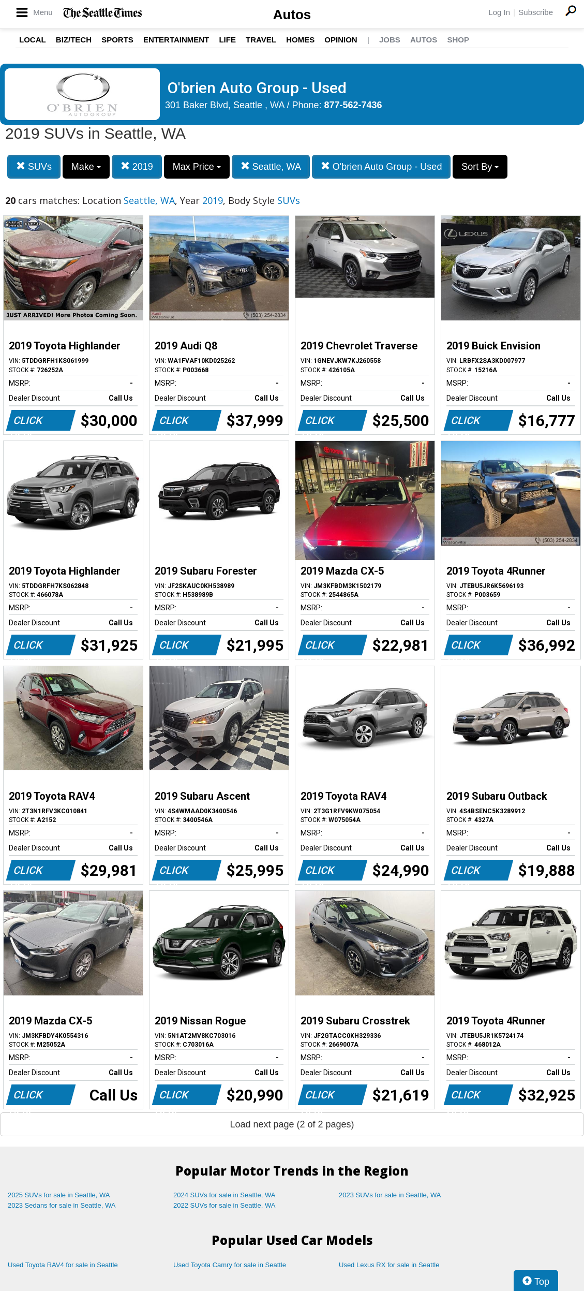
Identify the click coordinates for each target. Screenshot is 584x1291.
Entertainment (176, 39)
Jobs (389, 39)
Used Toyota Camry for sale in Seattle (229, 1265)
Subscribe (535, 12)
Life (227, 39)
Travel (261, 39)
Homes (300, 39)
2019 (137, 166)
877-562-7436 (353, 105)
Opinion (340, 39)
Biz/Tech (74, 39)
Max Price (197, 167)
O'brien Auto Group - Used (381, 166)
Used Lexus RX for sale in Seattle (389, 1265)
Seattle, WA (271, 166)
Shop (458, 39)
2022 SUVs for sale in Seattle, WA (224, 1205)
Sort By (480, 167)
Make (86, 167)
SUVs (34, 166)
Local (32, 39)
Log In (499, 12)
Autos (292, 14)
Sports (117, 39)
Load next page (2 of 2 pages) (292, 1124)
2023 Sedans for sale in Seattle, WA (61, 1205)
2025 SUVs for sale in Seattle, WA (59, 1195)
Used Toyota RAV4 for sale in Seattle (63, 1265)
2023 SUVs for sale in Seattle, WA (390, 1195)
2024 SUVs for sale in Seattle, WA (224, 1195)
